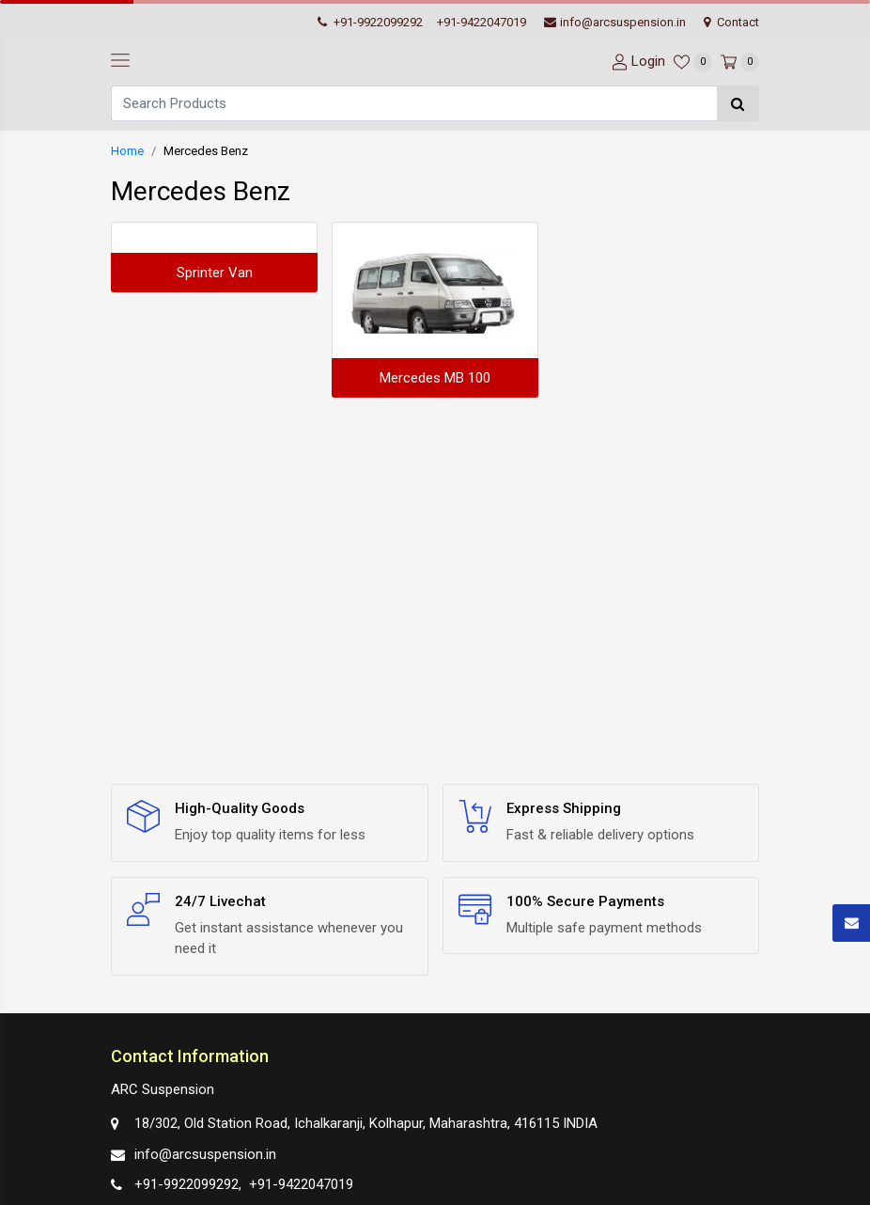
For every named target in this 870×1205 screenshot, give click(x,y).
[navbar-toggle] (120, 61)
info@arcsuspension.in (615, 22)
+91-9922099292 (370, 22)
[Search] (414, 103)
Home (127, 151)
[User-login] (636, 61)
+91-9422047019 (481, 22)
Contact (731, 22)
